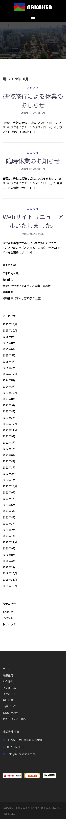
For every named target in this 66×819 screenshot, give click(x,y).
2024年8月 (9, 380)
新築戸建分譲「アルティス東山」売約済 (27, 286)
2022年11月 (10, 430)
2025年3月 (9, 368)
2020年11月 (10, 542)
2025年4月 (9, 361)
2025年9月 (9, 337)
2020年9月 (9, 548)
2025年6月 (9, 349)
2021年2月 (9, 530)
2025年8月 (9, 343)
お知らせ (33, 88)
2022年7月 (9, 449)
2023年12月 (10, 393)
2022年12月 (10, 424)
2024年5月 (9, 386)
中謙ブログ (9, 706)
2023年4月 (9, 411)
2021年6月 (9, 505)
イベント (8, 618)
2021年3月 (9, 523)
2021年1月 (9, 536)
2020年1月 (9, 567)
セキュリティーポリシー (17, 719)
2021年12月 (10, 486)
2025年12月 (10, 324)
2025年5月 (9, 355)
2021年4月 (9, 517)
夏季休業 (8, 292)
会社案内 (8, 700)
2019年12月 (10, 573)
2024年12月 (10, 374)
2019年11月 (10, 579)
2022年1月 (9, 480)
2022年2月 (9, 474)
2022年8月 (9, 442)
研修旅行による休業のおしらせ (33, 100)
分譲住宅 (8, 675)
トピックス (9, 624)
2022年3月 (9, 467)
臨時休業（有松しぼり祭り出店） (23, 298)
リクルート (9, 694)
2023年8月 (9, 399)
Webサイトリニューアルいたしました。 (33, 221)
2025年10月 (10, 330)
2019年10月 (10, 586)
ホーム (7, 669)
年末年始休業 (11, 273)
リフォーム (9, 688)
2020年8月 (9, 555)
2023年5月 (9, 405)
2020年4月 (9, 561)
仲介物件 (8, 681)
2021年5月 (9, 511)
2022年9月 (9, 436)
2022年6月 (9, 455)
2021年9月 (9, 492)
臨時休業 (8, 279)
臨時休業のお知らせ (33, 160)
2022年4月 (9, 461)
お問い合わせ (11, 713)
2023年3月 (9, 418)
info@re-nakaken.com (21, 754)
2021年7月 (9, 499)
